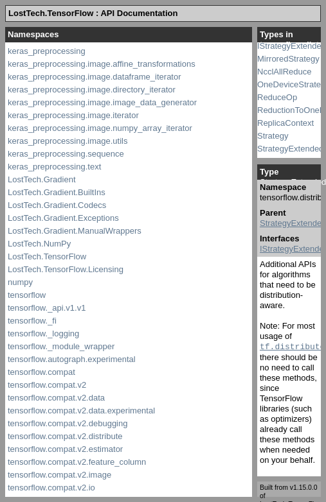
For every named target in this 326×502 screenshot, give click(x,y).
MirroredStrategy (288, 59)
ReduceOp (277, 97)
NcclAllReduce (284, 71)
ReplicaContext (285, 123)
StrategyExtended (290, 148)
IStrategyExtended (291, 46)
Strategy (272, 136)
